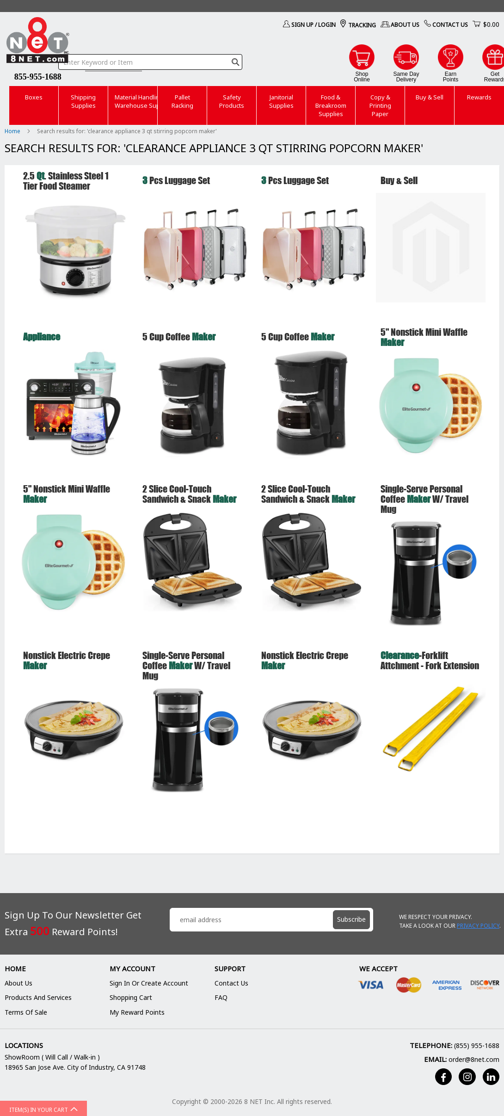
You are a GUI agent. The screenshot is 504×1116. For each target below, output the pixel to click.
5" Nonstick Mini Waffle (424, 337)
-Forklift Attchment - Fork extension (430, 660)
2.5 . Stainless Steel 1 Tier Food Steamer (66, 180)
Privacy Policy (478, 926)
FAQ (221, 997)
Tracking (362, 25)
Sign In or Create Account (149, 983)
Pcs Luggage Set (176, 180)
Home (13, 131)
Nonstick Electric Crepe (66, 660)
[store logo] (38, 41)
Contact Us (450, 25)
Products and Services (38, 997)
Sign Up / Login (313, 25)
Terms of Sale (26, 1012)
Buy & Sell (399, 180)
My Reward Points (137, 1012)
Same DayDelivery (406, 76)
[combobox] (150, 62)
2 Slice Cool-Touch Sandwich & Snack (189, 494)
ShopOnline (362, 76)
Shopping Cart (131, 997)
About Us (405, 25)
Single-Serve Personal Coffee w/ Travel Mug (424, 499)
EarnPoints (450, 76)
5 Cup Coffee (178, 336)
